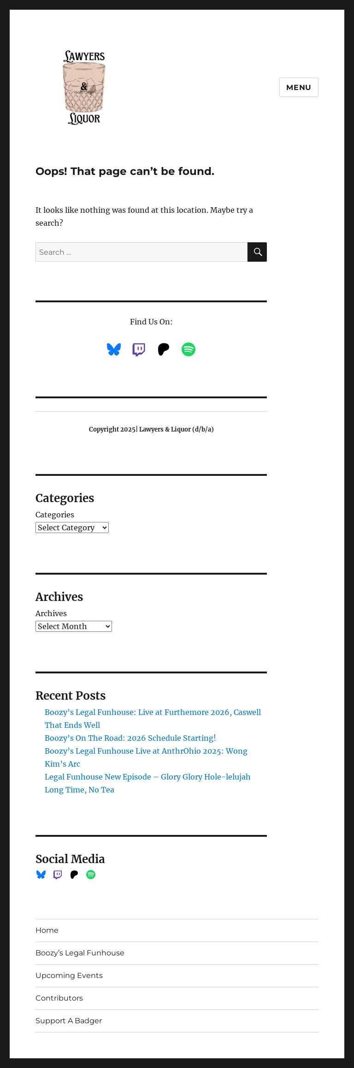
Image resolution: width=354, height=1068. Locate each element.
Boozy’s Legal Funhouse (79, 952)
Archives (51, 613)
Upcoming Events (69, 975)
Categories (54, 514)
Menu (299, 87)
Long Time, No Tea (79, 789)
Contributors (59, 998)
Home (47, 930)
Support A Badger (68, 1020)
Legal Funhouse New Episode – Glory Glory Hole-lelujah (148, 776)
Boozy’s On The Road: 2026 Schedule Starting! (130, 738)
